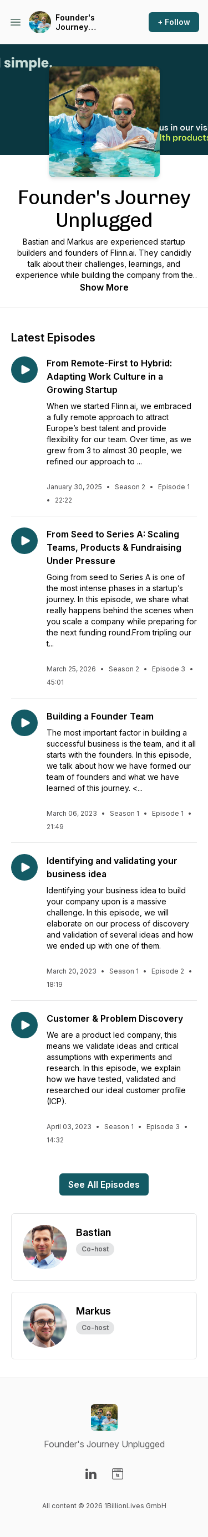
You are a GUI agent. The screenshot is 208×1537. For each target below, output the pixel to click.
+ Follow (174, 22)
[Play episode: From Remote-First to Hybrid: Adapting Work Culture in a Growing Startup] (24, 369)
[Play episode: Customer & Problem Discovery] (24, 1025)
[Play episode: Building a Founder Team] (24, 723)
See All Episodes (104, 1184)
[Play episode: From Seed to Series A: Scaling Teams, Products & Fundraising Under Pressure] (24, 540)
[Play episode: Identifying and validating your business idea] (24, 867)
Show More (104, 287)
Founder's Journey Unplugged (76, 22)
